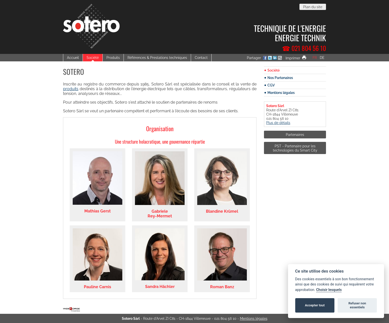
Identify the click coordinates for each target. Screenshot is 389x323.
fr (315, 57)
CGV (271, 85)
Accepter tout (315, 305)
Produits (113, 57)
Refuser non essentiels (357, 305)
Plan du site (312, 7)
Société (93, 57)
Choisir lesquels (329, 290)
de (322, 57)
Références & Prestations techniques (157, 57)
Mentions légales (281, 92)
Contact (201, 57)
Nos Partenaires (280, 78)
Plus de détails (278, 123)
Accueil (73, 57)
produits (70, 88)
